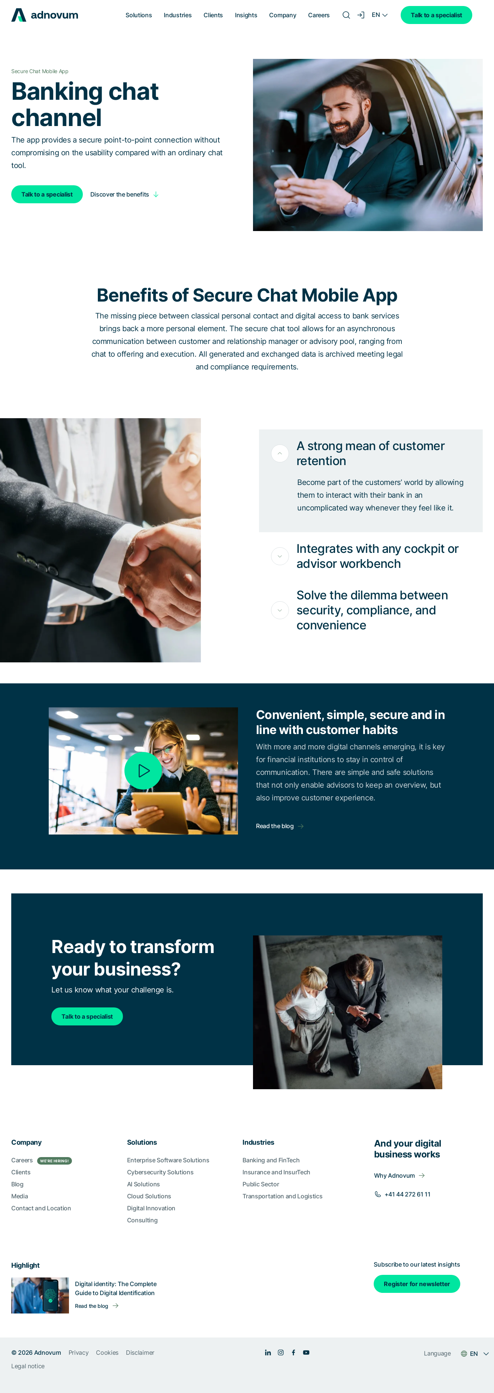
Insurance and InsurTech (276, 1172)
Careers (319, 15)
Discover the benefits (119, 194)
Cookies (107, 1352)
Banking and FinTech (271, 1160)
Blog (17, 1184)
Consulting (142, 1220)
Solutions (139, 15)
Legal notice (28, 1366)
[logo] (44, 15)
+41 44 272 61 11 (408, 1194)
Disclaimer (140, 1352)
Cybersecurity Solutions (160, 1172)
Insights (246, 15)
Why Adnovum (394, 1175)
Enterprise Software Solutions (168, 1160)
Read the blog (275, 826)
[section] (247, 1253)
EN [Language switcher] (376, 14)
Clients (213, 15)
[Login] (361, 15)
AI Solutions (143, 1184)
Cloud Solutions (149, 1196)
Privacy (79, 1352)
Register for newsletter (417, 1284)
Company (282, 15)
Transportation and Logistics (282, 1196)
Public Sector (261, 1184)
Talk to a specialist (436, 15)
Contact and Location (41, 1208)
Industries (178, 15)
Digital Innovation (151, 1208)
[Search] (346, 15)
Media (19, 1196)
